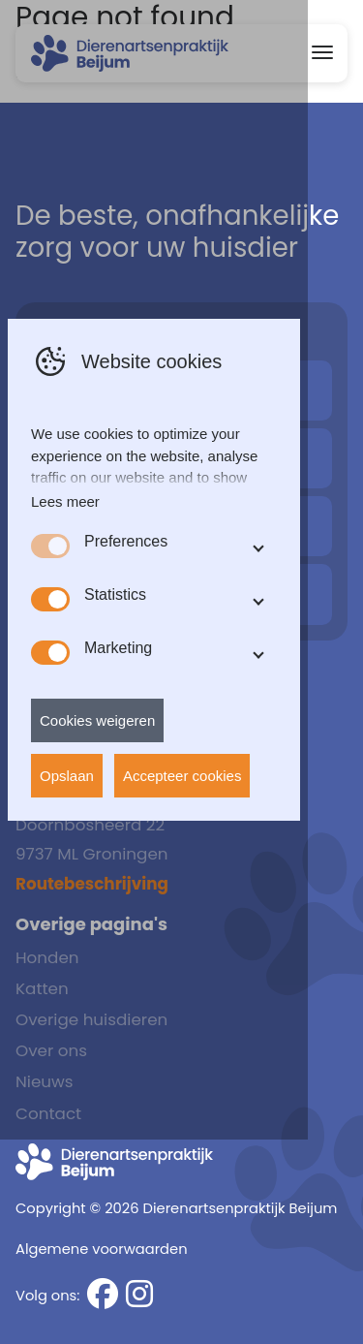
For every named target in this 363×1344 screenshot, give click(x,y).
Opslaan (67, 878)
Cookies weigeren (97, 823)
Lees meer (65, 604)
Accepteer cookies (182, 878)
